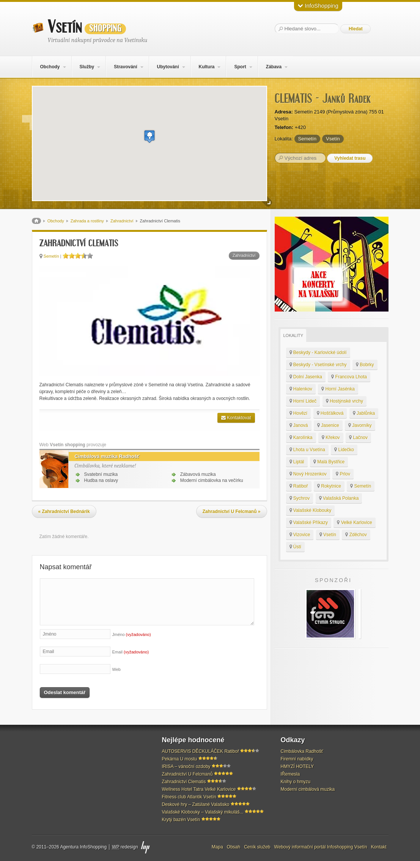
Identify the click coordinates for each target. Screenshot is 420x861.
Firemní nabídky (297, 759)
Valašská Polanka (339, 498)
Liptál (296, 461)
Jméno (131, 634)
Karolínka (301, 437)
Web (116, 669)
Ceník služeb (257, 847)
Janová (298, 425)
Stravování (125, 66)
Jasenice (328, 425)
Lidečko (344, 449)
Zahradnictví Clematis (184, 781)
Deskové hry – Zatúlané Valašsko (196, 804)
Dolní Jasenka (305, 376)
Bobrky (365, 364)
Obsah (233, 847)
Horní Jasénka (338, 389)
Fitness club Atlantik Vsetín (189, 797)
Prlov (343, 474)
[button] (149, 136)
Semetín (307, 139)
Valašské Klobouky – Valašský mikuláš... (203, 812)
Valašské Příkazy (308, 522)
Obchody (50, 66)
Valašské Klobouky (310, 510)
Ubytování (168, 66)
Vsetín (87, 27)
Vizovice (299, 534)
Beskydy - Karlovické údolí (318, 352)
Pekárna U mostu (179, 759)
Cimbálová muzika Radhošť (104, 456)
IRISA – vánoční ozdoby (186, 766)
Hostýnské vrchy (344, 401)
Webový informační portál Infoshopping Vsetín (320, 847)
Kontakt (379, 847)
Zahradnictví (122, 221)
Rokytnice (329, 486)
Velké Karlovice (354, 522)
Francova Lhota (349, 376)
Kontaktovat (236, 417)
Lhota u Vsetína (307, 449)
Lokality (293, 335)
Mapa (217, 847)
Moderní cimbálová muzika (308, 789)
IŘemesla (290, 774)
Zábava (274, 66)
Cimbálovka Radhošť (302, 751)
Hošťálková (330, 413)
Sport (240, 66)
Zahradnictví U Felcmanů (232, 511)
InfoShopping (318, 5)
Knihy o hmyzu (296, 781)
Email (130, 652)
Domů (36, 221)
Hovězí (298, 413)
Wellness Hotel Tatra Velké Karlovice (199, 789)
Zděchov (356, 534)
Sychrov (299, 498)
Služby (86, 66)
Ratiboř (298, 486)
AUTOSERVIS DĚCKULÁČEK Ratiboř (200, 751)
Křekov (331, 437)
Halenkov (300, 389)
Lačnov (358, 437)
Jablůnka (364, 413)
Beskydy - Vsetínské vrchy (318, 364)
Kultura (206, 66)
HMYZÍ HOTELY (297, 766)
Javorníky (360, 425)
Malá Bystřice (328, 461)
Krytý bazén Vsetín (181, 819)
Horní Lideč (303, 401)
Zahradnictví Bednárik (64, 511)
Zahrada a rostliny (87, 221)
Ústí (295, 546)
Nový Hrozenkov (308, 474)
